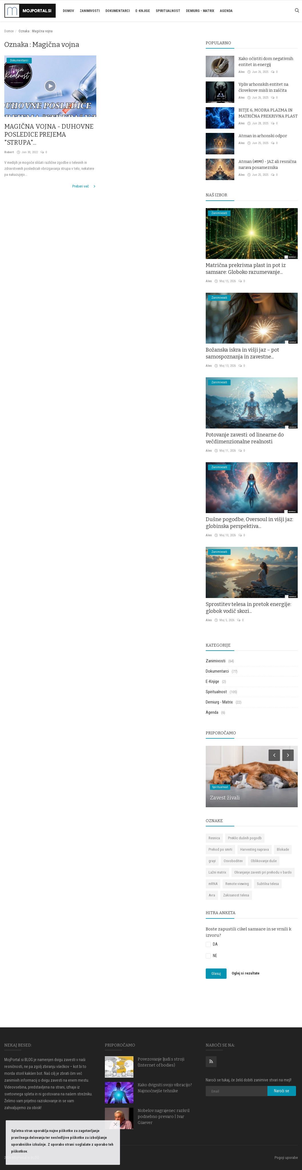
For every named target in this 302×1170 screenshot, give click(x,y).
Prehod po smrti (220, 849)
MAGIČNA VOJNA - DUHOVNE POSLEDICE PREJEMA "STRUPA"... (49, 134)
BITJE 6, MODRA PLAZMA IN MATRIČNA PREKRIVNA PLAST (268, 113)
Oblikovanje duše (264, 861)
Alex (242, 72)
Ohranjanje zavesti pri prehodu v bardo (263, 872)
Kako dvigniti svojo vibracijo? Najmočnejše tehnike (165, 1088)
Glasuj (216, 973)
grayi (212, 861)
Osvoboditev (233, 861)
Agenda (226, 11)
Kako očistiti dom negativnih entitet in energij (266, 61)
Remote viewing (237, 884)
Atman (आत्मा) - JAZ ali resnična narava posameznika (267, 164)
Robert (9, 152)
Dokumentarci (117, 11)
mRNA (213, 884)
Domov (68, 11)
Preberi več (84, 186)
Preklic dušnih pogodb (245, 838)
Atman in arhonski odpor (263, 135)
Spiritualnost (168, 11)
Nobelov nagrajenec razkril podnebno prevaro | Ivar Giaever (163, 1116)
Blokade (283, 849)
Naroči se (281, 1091)
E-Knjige (142, 11)
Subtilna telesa (268, 884)
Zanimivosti (90, 11)
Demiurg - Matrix (200, 11)
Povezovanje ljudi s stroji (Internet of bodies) (161, 1062)
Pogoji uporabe (286, 1157)
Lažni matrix (217, 872)
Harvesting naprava (254, 849)
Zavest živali (225, 798)
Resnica (214, 838)
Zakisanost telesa (236, 895)
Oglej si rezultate (245, 973)
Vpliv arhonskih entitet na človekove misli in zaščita (263, 87)
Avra (212, 895)
